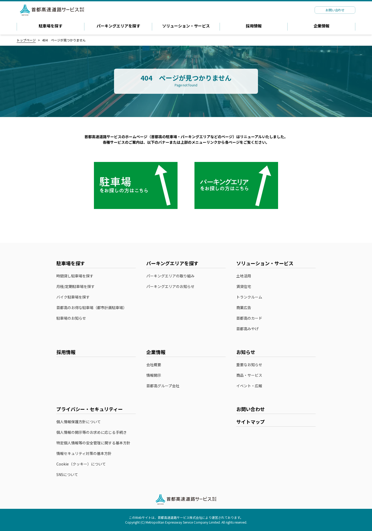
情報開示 (153, 375)
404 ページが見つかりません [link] (64, 40)
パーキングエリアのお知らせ (170, 286)
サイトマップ (250, 421)
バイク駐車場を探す (73, 297)
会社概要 (153, 364)
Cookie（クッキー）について (81, 464)
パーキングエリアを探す (118, 26)
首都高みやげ (250, 329)
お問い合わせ (250, 409)
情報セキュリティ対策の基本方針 (84, 453)
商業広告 (243, 307)
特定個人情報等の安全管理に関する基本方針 (93, 443)
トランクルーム (249, 297)
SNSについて (67, 474)
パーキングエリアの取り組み (170, 276)
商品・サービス (249, 375)
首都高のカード (251, 318)
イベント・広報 (249, 386)
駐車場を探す (50, 26)
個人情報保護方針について (78, 422)
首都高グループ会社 (162, 386)
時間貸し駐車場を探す (74, 276)
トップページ (26, 40)
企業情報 (321, 26)
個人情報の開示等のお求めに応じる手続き (91, 432)
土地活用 (243, 276)
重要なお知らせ (249, 364)
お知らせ (245, 351)
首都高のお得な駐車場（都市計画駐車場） (91, 307)
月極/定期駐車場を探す (75, 286)
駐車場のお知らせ (71, 318)
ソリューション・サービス (186, 26)
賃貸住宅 (243, 286)
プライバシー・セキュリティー (89, 409)
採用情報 (254, 26)
